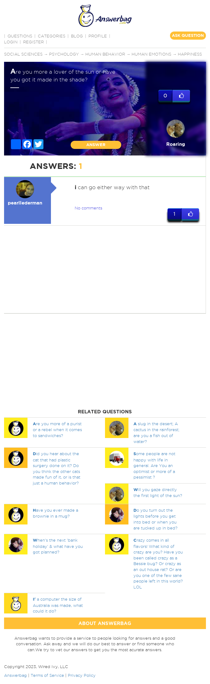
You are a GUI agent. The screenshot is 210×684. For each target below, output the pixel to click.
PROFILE (97, 36)
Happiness (190, 54)
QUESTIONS (20, 36)
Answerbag (15, 675)
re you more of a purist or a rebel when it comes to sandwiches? (57, 429)
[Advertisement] (104, 269)
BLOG (77, 36)
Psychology (64, 54)
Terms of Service (47, 675)
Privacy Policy (82, 675)
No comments (88, 208)
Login (11, 42)
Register (33, 42)
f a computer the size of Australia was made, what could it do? (58, 605)
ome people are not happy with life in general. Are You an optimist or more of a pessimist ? (154, 465)
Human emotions (151, 54)
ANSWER (95, 144)
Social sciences (23, 54)
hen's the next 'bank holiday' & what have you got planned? (58, 546)
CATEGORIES (51, 36)
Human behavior (105, 54)
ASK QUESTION (188, 35)
